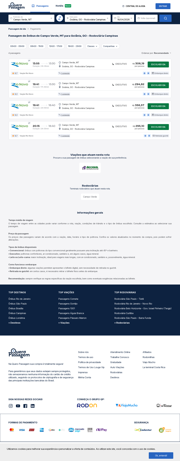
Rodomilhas (149, 358)
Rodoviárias (116, 373)
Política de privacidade (89, 363)
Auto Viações (117, 368)
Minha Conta (84, 378)
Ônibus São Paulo (17, 304)
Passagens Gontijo (67, 304)
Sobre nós (83, 353)
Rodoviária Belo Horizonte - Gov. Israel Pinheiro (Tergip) (143, 309)
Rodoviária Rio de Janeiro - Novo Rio (133, 304)
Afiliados (147, 353)
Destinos (114, 378)
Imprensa (82, 373)
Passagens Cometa (68, 299)
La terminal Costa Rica (154, 368)
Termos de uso (85, 358)
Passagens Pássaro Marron (72, 318)
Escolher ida (158, 64)
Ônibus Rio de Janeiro (19, 299)
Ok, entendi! (161, 455)
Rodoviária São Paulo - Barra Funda (132, 318)
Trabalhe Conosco (119, 358)
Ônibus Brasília (15, 309)
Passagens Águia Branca (71, 314)
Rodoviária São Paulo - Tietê (129, 299)
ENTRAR (163, 6)
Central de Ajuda (135, 6)
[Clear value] (131, 18)
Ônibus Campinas (17, 314)
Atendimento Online (120, 353)
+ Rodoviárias (122, 323)
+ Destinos (14, 323)
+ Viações (63, 323)
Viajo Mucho (149, 363)
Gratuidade (115, 363)
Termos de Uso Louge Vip (91, 368)
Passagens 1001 (66, 309)
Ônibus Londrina (16, 318)
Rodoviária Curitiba (123, 314)
